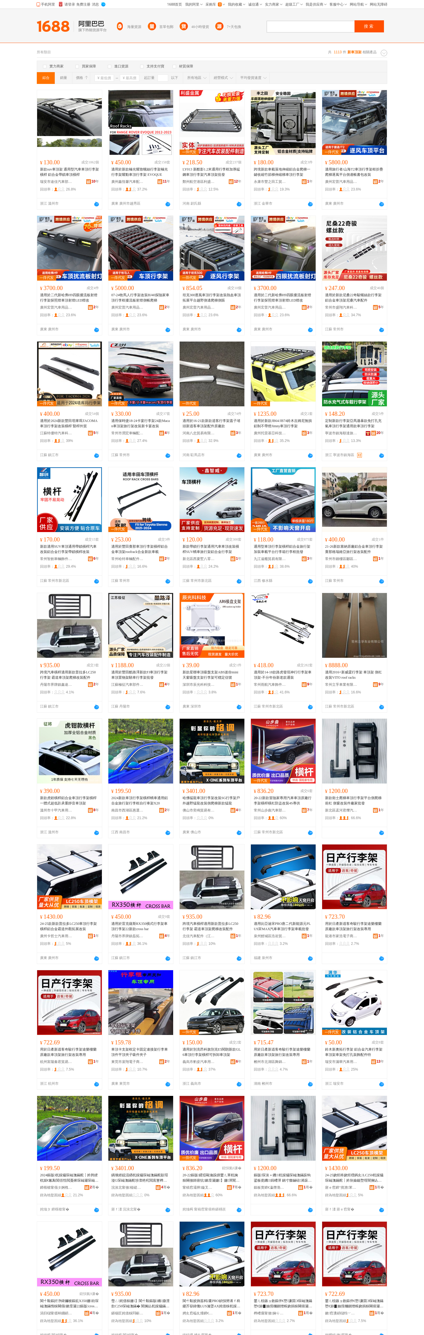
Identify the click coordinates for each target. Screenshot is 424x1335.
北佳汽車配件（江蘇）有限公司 (199, 936)
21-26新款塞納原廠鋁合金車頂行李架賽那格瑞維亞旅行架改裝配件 (354, 549)
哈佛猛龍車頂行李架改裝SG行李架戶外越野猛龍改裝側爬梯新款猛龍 (211, 800)
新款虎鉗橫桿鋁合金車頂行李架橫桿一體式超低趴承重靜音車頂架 (68, 800)
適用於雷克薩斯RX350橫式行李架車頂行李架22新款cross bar (139, 926)
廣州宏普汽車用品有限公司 (341, 182)
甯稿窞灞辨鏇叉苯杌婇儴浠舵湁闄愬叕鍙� (199, 1187)
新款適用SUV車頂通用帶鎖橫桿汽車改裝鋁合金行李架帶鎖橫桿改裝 (68, 549)
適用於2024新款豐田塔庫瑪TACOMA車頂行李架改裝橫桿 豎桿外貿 (68, 423)
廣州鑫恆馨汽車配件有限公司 (127, 182)
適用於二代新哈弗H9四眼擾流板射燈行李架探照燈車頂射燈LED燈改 (68, 297)
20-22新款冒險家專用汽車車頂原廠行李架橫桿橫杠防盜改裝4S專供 (283, 800)
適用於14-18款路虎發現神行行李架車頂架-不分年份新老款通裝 (283, 675)
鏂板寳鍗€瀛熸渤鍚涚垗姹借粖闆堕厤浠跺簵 (270, 1187)
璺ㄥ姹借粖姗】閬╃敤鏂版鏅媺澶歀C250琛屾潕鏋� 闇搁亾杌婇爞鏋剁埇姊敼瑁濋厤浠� (140, 1304)
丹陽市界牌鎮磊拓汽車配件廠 (127, 936)
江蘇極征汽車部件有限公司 (127, 685)
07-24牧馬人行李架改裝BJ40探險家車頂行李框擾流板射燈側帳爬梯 (140, 297)
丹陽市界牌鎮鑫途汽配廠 (56, 685)
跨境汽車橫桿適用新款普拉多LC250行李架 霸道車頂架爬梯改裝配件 (68, 675)
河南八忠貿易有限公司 (199, 433)
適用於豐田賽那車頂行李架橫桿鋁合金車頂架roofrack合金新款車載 (139, 549)
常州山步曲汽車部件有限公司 (270, 810)
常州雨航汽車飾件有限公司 (270, 685)
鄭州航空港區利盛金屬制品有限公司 (199, 182)
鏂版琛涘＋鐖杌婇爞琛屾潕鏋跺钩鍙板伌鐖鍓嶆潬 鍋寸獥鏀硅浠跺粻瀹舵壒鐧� (283, 1178)
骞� (94, 1187)
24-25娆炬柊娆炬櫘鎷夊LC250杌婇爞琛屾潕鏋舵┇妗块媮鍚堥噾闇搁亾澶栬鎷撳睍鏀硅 (354, 1178)
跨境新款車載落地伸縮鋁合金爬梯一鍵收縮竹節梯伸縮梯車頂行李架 (282, 172)
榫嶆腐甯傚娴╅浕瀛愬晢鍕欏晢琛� (270, 1313)
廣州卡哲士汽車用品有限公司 (56, 936)
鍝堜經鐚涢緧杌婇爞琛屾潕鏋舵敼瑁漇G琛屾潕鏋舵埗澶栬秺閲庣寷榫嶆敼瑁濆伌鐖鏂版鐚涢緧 (139, 1178)
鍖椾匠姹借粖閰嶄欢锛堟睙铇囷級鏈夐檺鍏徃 (127, 1313)
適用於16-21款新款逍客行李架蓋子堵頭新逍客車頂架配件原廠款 (211, 423)
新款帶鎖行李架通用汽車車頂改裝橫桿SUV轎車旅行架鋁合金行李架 (211, 549)
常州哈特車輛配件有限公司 (127, 559)
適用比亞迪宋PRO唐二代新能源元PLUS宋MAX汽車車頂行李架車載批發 (282, 926)
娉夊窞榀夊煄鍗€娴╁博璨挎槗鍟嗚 (199, 1313)
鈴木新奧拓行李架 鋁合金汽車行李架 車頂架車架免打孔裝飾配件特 (353, 1052)
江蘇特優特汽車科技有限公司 (56, 433)
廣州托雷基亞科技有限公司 (270, 433)
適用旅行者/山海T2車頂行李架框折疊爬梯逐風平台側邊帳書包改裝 (354, 172)
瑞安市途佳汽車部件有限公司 (56, 182)
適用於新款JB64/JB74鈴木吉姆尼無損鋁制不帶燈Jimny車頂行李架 (283, 423)
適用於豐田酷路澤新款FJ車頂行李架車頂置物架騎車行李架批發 (139, 675)
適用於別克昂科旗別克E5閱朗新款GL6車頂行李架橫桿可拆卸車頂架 (212, 1052)
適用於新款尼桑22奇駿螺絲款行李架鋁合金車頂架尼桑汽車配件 (353, 297)
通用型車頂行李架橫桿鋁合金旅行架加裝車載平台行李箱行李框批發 (282, 549)
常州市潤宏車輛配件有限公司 (127, 433)
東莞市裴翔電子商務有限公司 (127, 1062)
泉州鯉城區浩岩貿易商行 (270, 936)
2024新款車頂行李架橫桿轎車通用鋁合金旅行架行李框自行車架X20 (139, 800)
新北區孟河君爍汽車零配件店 (341, 810)
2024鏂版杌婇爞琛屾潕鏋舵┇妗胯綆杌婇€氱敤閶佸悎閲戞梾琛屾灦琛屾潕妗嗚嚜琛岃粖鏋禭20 (69, 1178)
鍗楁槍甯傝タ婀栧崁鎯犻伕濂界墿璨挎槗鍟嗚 (56, 1187)
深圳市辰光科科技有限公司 (199, 685)
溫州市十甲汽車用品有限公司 (56, 810)
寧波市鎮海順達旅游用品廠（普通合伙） (341, 433)
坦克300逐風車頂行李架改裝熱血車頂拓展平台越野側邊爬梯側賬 (212, 297)
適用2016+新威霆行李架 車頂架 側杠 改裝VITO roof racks (353, 675)
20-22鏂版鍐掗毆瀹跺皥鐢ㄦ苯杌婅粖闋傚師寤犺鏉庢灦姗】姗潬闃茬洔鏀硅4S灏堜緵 (211, 1178)
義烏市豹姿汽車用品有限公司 (199, 1062)
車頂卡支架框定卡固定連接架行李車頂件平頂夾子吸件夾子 (139, 1052)
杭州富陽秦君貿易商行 (56, 1062)
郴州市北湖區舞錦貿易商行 (270, 1062)
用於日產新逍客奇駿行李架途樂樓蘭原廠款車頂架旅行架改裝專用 (353, 926)
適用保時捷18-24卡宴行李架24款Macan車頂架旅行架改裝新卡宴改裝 (140, 423)
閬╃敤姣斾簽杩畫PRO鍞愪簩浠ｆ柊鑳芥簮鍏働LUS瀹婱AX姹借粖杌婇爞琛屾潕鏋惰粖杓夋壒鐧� (211, 1304)
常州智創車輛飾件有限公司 (56, 559)
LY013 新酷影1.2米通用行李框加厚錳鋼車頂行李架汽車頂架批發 (211, 172)
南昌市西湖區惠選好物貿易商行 (127, 810)
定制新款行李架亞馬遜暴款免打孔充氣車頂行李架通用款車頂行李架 (353, 423)
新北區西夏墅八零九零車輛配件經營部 (199, 559)
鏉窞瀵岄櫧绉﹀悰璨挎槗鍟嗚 (341, 1313)
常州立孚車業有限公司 (341, 685)
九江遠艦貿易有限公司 (270, 559)
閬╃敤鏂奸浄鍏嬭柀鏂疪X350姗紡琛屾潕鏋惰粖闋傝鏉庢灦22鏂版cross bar (69, 1304)
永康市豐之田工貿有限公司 (270, 182)
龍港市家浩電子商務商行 (341, 936)
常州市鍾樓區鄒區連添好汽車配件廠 (341, 559)
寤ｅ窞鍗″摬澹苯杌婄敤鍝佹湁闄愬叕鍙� (341, 1187)
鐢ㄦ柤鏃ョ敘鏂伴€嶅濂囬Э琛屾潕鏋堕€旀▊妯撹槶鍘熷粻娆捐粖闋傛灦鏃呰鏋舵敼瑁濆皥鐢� (283, 1304)
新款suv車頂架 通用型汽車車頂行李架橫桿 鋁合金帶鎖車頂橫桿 (69, 172)
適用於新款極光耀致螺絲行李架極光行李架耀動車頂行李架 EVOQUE (139, 172)
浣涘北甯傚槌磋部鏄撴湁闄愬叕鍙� (127, 1187)
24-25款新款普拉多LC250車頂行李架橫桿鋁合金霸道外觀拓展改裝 (68, 926)
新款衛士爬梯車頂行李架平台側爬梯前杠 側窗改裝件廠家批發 (353, 800)
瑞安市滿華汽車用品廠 (341, 1062)
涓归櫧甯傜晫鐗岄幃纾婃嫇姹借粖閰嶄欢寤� (56, 1313)
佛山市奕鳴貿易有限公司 (199, 810)
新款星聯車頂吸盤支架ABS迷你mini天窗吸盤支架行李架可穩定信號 (210, 675)
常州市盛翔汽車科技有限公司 (341, 307)
